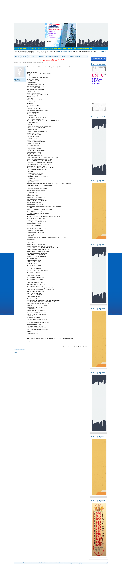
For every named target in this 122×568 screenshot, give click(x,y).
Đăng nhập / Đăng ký (98, 58)
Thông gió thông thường (27, 62)
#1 (87, 341)
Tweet (15, 352)
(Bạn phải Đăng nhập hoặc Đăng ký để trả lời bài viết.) (75, 346)
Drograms (41, 62)
